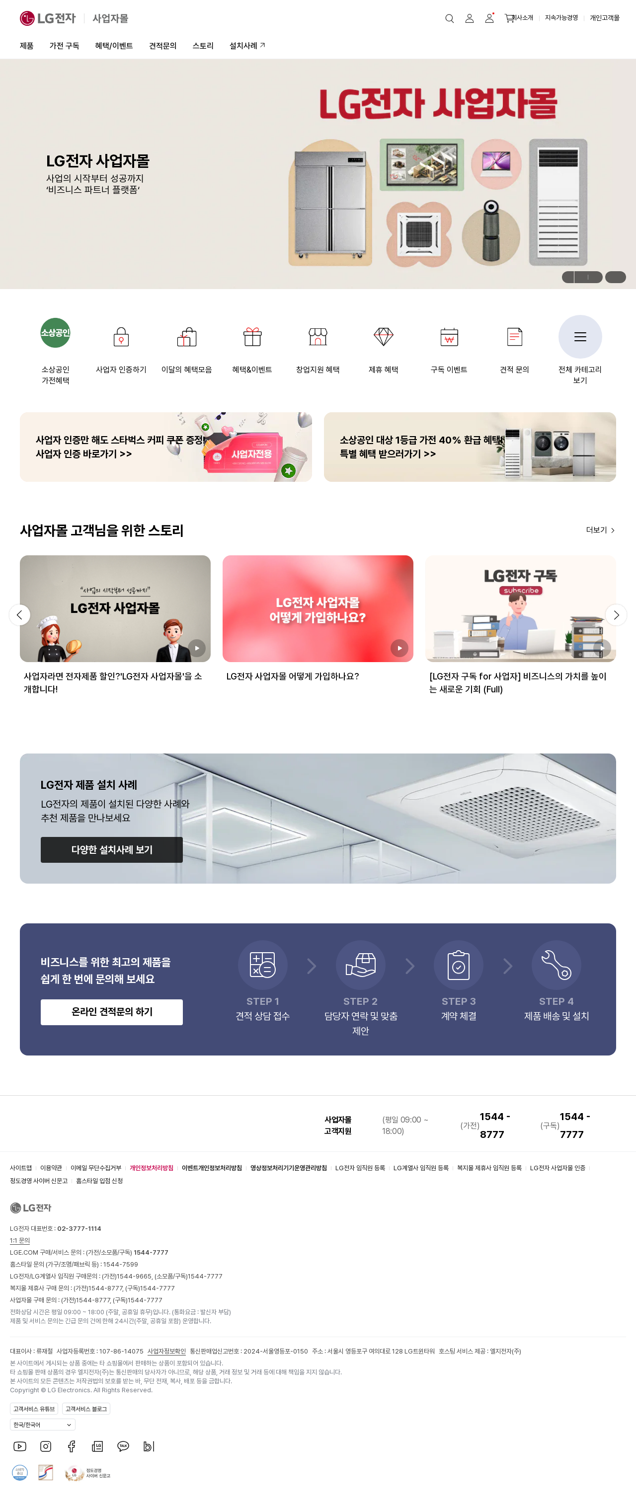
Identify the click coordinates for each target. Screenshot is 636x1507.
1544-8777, (106, 1288)
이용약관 (51, 1168)
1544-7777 (205, 1276)
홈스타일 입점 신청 (99, 1181)
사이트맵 (21, 1168)
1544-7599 (120, 1264)
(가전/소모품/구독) (126, 1252)
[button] (450, 18)
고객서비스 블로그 (86, 1409)
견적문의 (163, 46)
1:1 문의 (20, 1240)
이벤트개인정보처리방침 (212, 1168)
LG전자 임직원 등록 (360, 1168)
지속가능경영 (561, 17)
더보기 (596, 530)
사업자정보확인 (167, 1351)
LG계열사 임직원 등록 (421, 1168)
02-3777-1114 (79, 1228)
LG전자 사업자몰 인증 (557, 1168)
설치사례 (243, 46)
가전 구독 (65, 46)
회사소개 (522, 17)
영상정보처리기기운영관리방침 (288, 1168)
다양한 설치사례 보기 (112, 850)
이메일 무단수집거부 (96, 1168)
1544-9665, (136, 1276)
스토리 (203, 46)
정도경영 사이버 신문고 (39, 1181)
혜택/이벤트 (114, 46)
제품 (27, 46)
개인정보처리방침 (151, 1168)
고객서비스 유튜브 (34, 1409)
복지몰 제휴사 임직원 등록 (489, 1168)
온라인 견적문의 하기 (112, 1012)
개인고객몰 (605, 18)
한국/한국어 (26, 1425)
